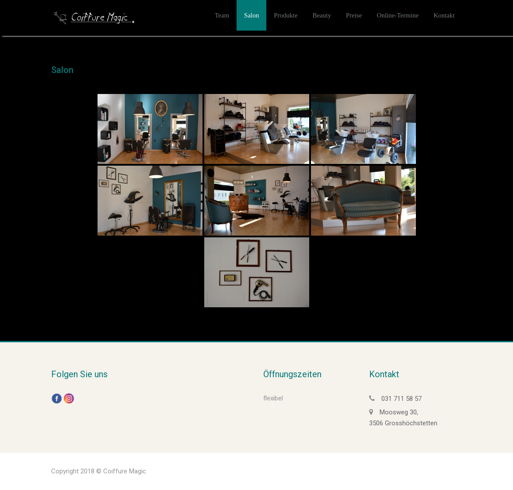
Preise (354, 15)
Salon (251, 15)
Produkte (285, 15)
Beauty (321, 15)
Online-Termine (398, 15)
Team (222, 15)
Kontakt (443, 15)
